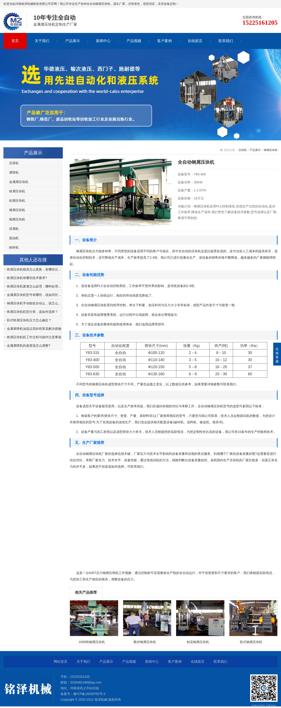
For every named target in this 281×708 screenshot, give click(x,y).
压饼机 (14, 163)
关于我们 (42, 41)
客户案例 (164, 41)
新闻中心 (103, 41)
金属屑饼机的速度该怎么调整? (28, 345)
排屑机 (14, 229)
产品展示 (72, 41)
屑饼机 (14, 172)
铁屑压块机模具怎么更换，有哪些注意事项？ (35, 269)
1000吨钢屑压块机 (92, 642)
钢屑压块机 (271, 150)
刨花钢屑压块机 (198, 642)
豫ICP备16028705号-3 (89, 694)
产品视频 (134, 41)
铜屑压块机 (17, 219)
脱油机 (14, 238)
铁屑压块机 (17, 191)
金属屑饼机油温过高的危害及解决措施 (34, 328)
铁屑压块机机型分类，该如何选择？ (32, 312)
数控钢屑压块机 (145, 642)
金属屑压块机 (18, 182)
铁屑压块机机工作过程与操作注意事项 (34, 337)
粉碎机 (14, 247)
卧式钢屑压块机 (251, 642)
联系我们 (225, 41)
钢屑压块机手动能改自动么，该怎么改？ (35, 303)
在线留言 (195, 41)
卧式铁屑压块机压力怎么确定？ (29, 320)
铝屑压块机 (17, 200)
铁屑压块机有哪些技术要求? (27, 278)
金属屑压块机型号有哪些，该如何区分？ (35, 295)
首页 (15, 41)
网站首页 (60, 661)
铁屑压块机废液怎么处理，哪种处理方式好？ (35, 286)
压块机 (243, 150)
